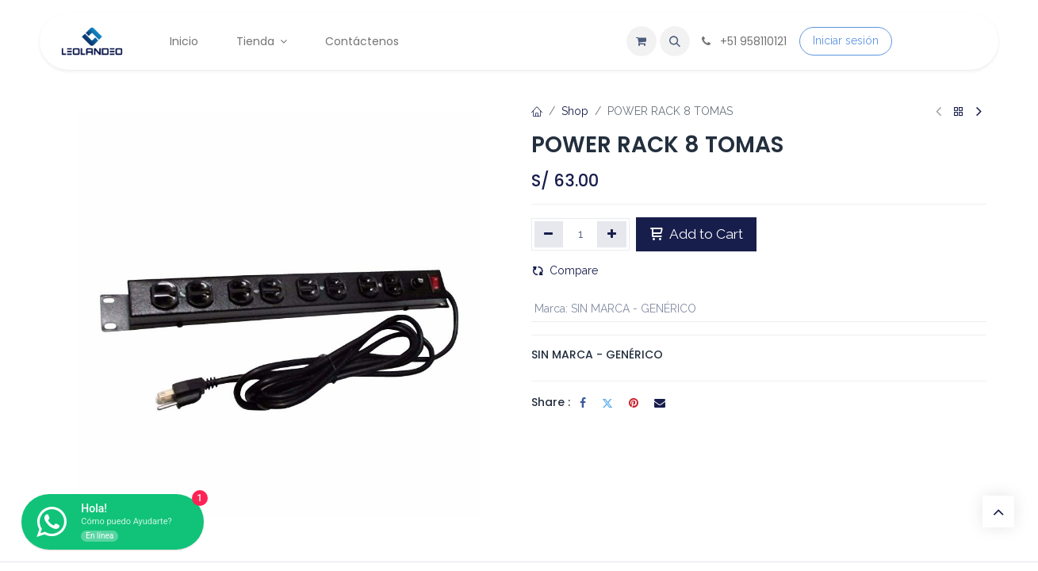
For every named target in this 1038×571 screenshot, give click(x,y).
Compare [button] (565, 270)
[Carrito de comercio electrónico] (641, 41)
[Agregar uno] (611, 234)
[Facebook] (583, 402)
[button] (675, 41)
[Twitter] (607, 402)
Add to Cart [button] (696, 234)
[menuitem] (184, 41)
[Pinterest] (633, 402)
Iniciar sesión (846, 40)
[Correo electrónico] (659, 402)
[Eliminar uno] (549, 234)
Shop (574, 111)
